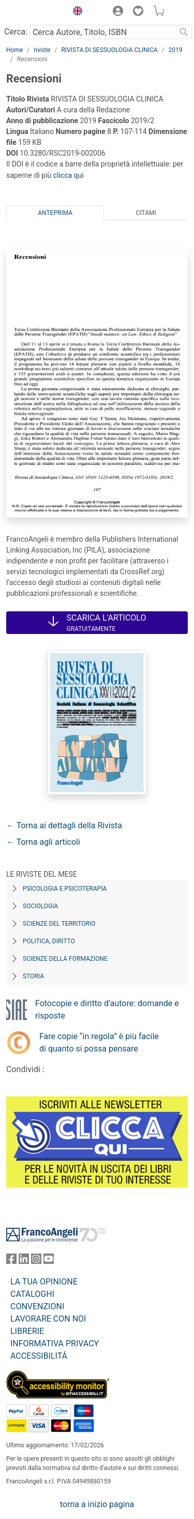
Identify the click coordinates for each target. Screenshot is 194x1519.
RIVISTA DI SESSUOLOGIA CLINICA (109, 50)
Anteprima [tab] (55, 212)
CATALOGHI (32, 1294)
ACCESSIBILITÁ (38, 1356)
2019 (176, 50)
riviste (42, 50)
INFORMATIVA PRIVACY (54, 1343)
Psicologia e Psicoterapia (65, 888)
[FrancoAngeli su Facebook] (11, 1261)
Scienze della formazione (65, 958)
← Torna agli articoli (43, 842)
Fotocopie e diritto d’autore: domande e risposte (107, 1009)
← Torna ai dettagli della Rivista (64, 825)
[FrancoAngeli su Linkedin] (24, 1261)
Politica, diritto (49, 941)
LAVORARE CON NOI (48, 1319)
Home (14, 50)
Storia (33, 976)
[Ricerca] (183, 32)
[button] (75, 12)
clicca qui (68, 175)
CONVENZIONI (37, 1306)
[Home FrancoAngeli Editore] (34, 12)
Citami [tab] (146, 212)
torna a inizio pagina (97, 1504)
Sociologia (40, 906)
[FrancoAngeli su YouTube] (48, 1261)
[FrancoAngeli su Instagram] (36, 1261)
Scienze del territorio (59, 923)
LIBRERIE (27, 1331)
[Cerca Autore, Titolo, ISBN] (102, 32)
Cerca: (15, 32)
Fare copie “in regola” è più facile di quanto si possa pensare (99, 1042)
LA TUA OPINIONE (44, 1282)
